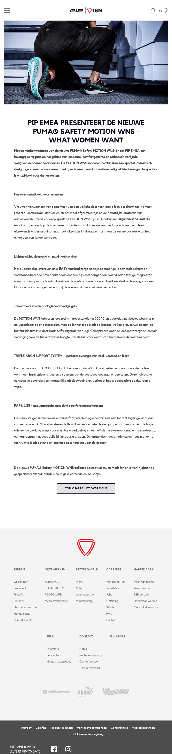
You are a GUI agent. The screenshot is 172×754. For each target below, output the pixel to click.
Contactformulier (89, 668)
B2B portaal (141, 594)
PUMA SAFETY (54, 588)
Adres (83, 649)
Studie (110, 607)
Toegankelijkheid (61, 728)
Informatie (53, 649)
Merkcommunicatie (25, 607)
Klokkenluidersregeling (88, 734)
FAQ (109, 614)
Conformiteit (119, 728)
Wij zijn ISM (21, 582)
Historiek (19, 601)
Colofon (41, 728)
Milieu (79, 588)
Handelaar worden (145, 601)
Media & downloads (146, 607)
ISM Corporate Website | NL (86, 10)
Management (22, 614)
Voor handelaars (144, 582)
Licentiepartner (85, 594)
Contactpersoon (89, 662)
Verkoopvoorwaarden (92, 728)
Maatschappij (84, 601)
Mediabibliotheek (143, 728)
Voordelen (112, 588)
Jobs (109, 594)
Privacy (26, 728)
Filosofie (18, 594)
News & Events (23, 620)
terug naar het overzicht (86, 488)
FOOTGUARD (53, 594)
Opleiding (112, 601)
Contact (111, 620)
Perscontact (54, 655)
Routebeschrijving (90, 655)
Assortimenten (142, 588)
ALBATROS (52, 582)
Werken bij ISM (116, 582)
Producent (20, 588)
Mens (79, 582)
